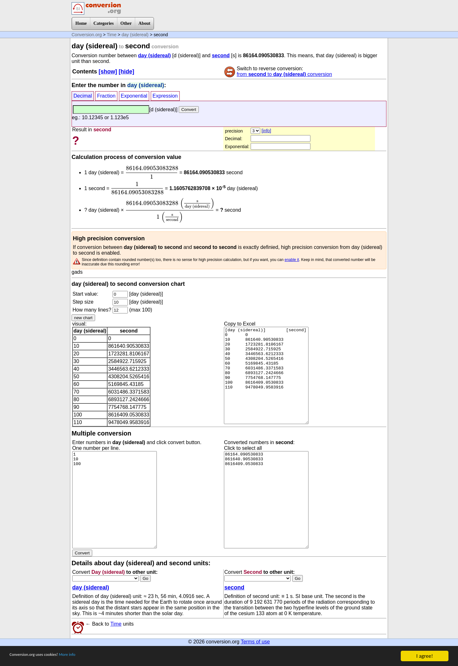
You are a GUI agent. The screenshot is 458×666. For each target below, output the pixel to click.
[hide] (126, 71)
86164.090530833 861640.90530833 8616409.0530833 (266, 499)
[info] (266, 130)
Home (81, 23)
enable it (292, 259)
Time (112, 34)
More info (85, 656)
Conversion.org (87, 34)
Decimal (82, 96)
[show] (108, 71)
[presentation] (151, 172)
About (144, 23)
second (221, 55)
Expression (165, 96)
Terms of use (255, 641)
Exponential (134, 96)
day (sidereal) (135, 34)
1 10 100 (114, 499)
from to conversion (284, 74)
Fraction (106, 96)
